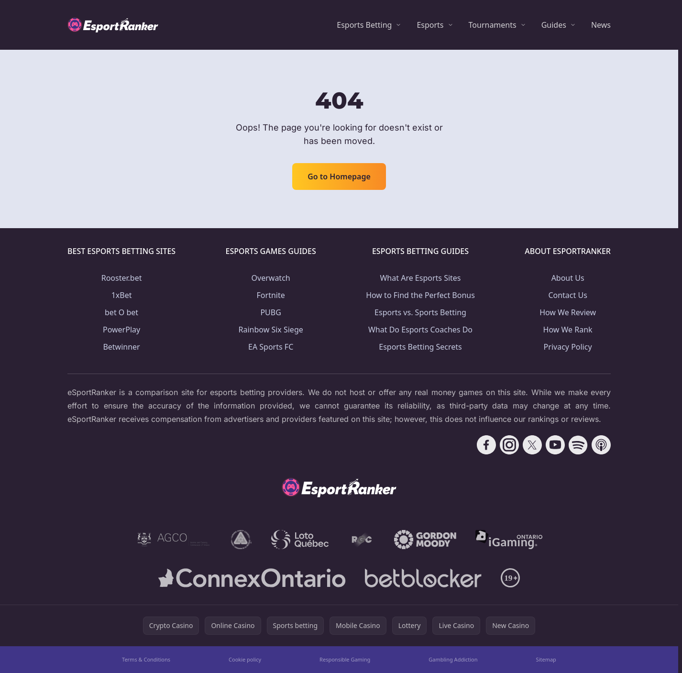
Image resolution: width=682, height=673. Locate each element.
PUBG (270, 312)
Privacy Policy (568, 347)
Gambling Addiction (453, 659)
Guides (553, 25)
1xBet (121, 295)
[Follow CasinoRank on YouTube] (555, 444)
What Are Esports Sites (420, 278)
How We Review (567, 312)
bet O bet (121, 312)
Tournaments (493, 25)
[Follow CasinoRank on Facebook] (486, 444)
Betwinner (121, 347)
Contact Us (567, 295)
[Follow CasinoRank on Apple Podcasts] (601, 444)
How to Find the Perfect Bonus (420, 295)
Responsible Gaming (344, 659)
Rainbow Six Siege (271, 329)
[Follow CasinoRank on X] (532, 444)
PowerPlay (121, 329)
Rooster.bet (121, 278)
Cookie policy (245, 659)
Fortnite (271, 295)
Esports (430, 25)
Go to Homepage (339, 176)
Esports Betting (364, 25)
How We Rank (568, 329)
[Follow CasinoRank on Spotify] (578, 444)
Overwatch (271, 278)
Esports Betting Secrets (420, 347)
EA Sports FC (270, 347)
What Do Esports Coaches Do (420, 329)
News (601, 25)
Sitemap (546, 659)
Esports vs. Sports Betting (420, 312)
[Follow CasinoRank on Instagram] (509, 444)
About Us (567, 278)
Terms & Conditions (146, 659)
